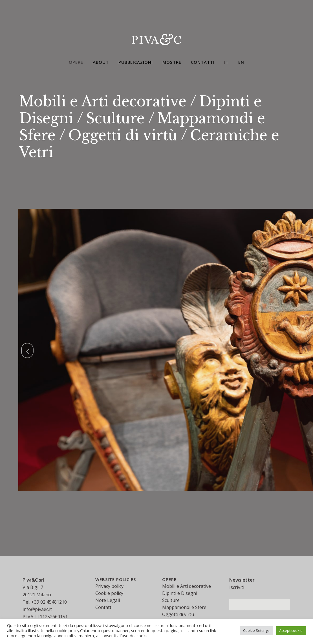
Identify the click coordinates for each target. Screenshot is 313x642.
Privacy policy (109, 586)
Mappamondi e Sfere (184, 607)
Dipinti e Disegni (179, 593)
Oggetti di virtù (122, 135)
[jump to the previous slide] (27, 350)
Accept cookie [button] (291, 630)
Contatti (104, 607)
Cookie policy (109, 593)
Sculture (115, 118)
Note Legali (107, 600)
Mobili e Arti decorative (102, 101)
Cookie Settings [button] (256, 630)
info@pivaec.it (37, 609)
